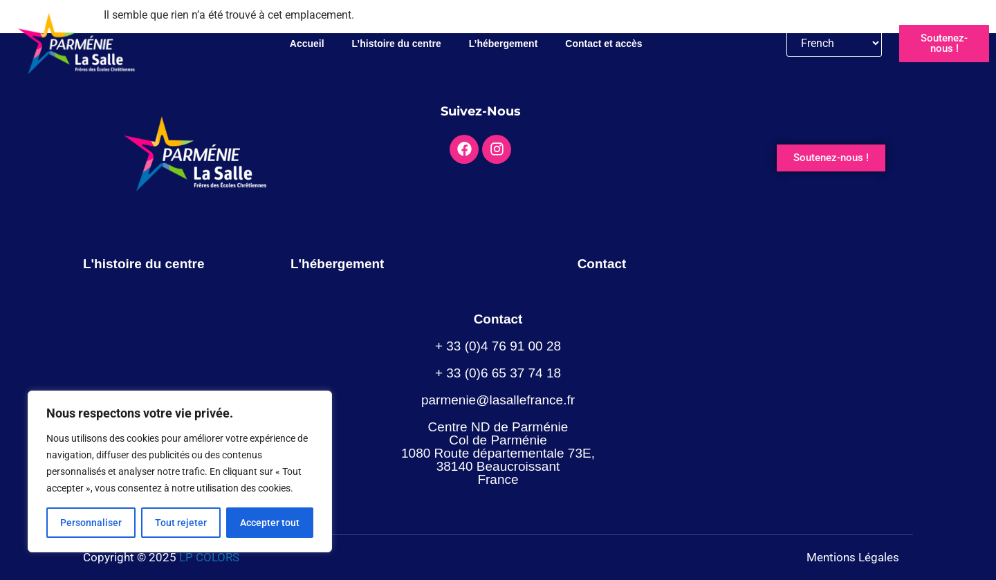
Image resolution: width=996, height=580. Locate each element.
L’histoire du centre (396, 43)
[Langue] (834, 43)
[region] (180, 471)
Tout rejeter (181, 522)
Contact (602, 263)
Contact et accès (603, 43)
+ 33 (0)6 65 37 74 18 (498, 373)
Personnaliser (91, 522)
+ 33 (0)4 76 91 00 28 (498, 346)
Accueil (307, 43)
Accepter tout (269, 522)
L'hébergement (337, 263)
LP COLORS (209, 557)
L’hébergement (503, 43)
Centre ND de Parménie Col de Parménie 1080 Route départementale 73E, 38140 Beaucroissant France (498, 453)
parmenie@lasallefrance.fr (498, 400)
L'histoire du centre (144, 263)
